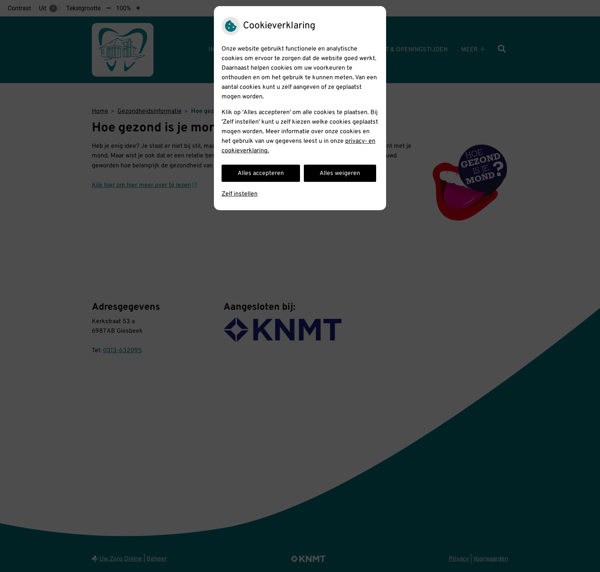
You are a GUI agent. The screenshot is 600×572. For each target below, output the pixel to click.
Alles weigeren (340, 173)
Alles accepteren (261, 173)
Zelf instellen (240, 194)
